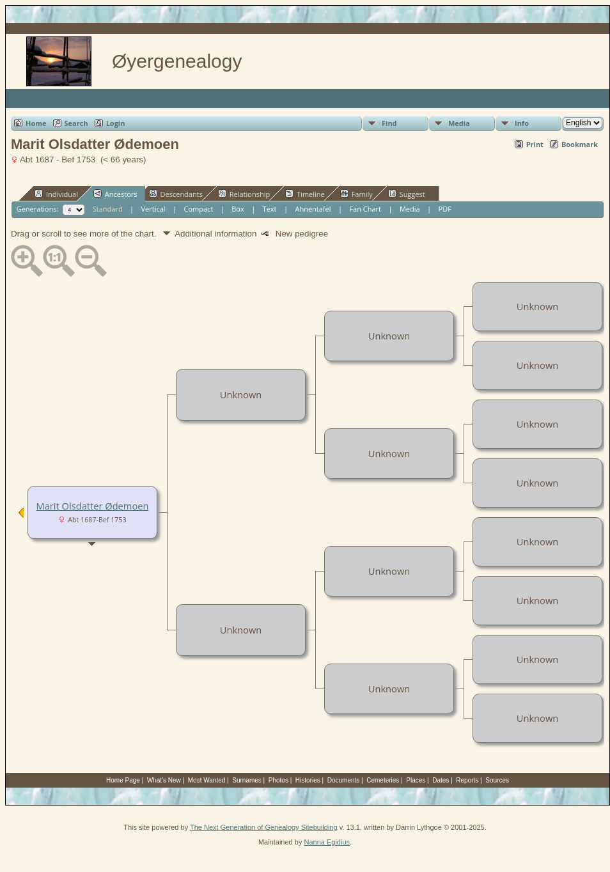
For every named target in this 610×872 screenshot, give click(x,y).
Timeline (305, 194)
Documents (343, 780)
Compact (199, 209)
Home (36, 123)
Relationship (244, 194)
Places (415, 780)
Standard (108, 209)
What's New (164, 780)
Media (459, 123)
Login (115, 123)
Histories (307, 780)
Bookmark (579, 144)
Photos (278, 780)
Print (535, 144)
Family (356, 194)
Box (237, 209)
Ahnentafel (313, 209)
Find (389, 123)
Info (522, 123)
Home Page (123, 780)
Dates (440, 780)
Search (76, 123)
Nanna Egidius (327, 842)
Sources (497, 780)
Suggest (406, 194)
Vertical (153, 209)
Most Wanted (207, 780)
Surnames (247, 780)
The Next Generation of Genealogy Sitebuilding (264, 827)
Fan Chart (365, 209)
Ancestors (115, 194)
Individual (56, 194)
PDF (445, 209)
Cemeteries (382, 780)
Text (270, 209)
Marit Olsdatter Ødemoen (92, 505)
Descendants (176, 194)
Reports (467, 780)
